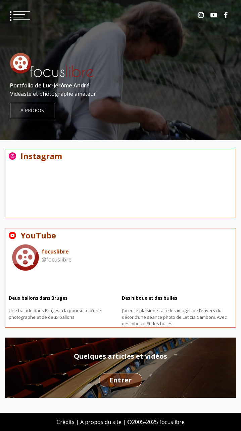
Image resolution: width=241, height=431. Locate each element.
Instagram (201, 15)
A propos (32, 110)
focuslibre (55, 251)
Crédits (66, 422)
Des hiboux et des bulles (149, 298)
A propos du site (101, 422)
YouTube (214, 15)
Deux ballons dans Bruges (38, 298)
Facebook (226, 15)
